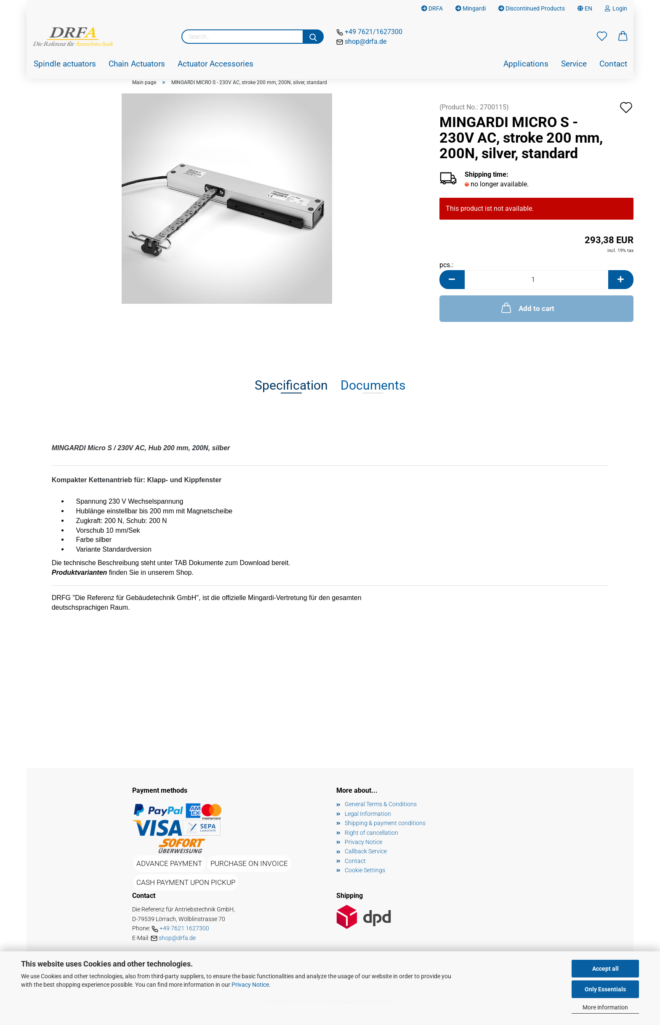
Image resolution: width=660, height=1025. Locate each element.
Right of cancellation (371, 832)
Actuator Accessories (215, 64)
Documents (373, 385)
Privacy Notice (250, 984)
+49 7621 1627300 (184, 928)
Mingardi (470, 8)
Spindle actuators (65, 64)
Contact (613, 64)
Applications (525, 64)
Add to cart (527, 307)
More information (605, 1007)
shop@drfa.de (364, 41)
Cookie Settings (365, 870)
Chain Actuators (137, 64)
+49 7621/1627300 (372, 32)
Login (616, 8)
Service (574, 64)
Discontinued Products (531, 8)
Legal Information (368, 813)
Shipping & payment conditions (385, 823)
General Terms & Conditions (381, 804)
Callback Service (366, 851)
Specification (291, 385)
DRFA (432, 8)
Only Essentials (605, 989)
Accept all (605, 968)
